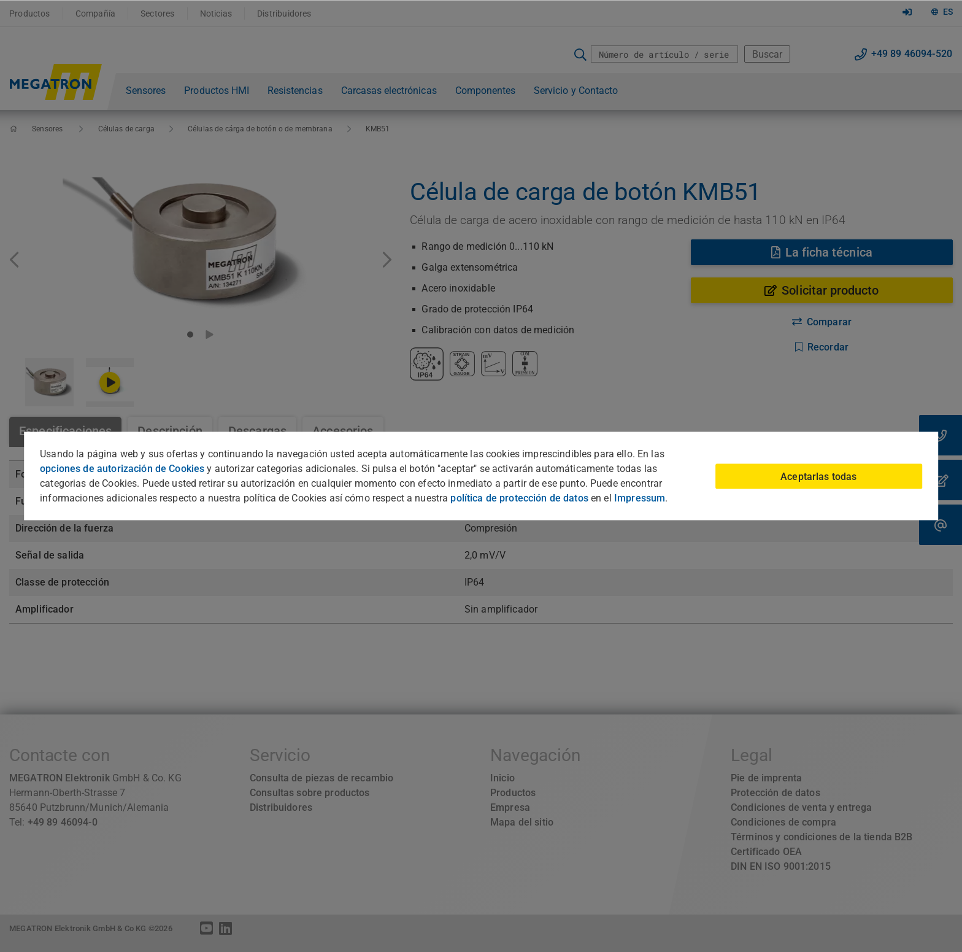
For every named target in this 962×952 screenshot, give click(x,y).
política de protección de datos (519, 498)
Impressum (639, 498)
